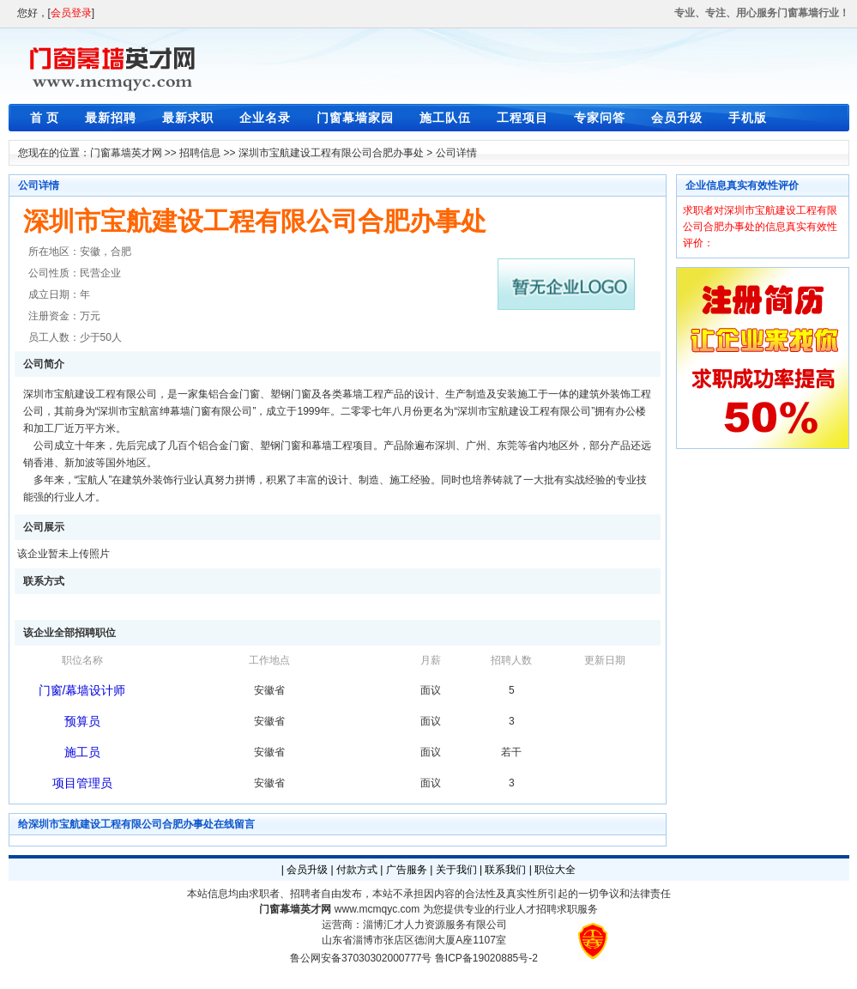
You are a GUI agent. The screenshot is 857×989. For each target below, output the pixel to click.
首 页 (45, 117)
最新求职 (188, 117)
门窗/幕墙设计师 (82, 690)
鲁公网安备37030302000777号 (361, 958)
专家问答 (599, 117)
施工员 (82, 752)
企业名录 (265, 117)
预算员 (82, 721)
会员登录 (71, 13)
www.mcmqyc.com (377, 909)
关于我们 (456, 870)
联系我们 (505, 870)
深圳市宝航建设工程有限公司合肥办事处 (331, 153)
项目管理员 (82, 783)
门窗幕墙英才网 (126, 153)
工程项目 (522, 117)
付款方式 (356, 870)
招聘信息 (199, 153)
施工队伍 (445, 117)
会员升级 (677, 117)
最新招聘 (110, 117)
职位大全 (555, 870)
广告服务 (406, 870)
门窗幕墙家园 (355, 117)
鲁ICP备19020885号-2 (486, 958)
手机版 (747, 117)
